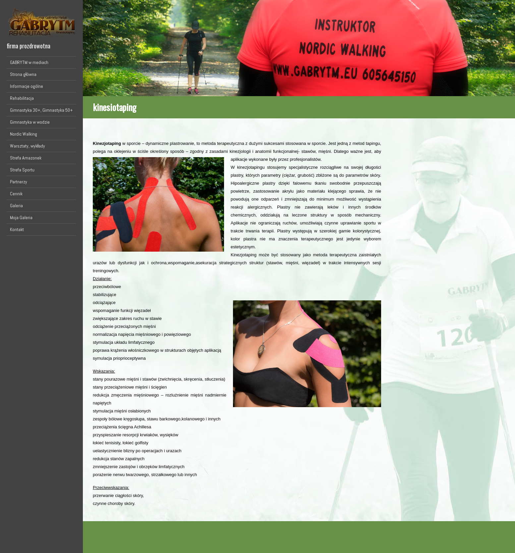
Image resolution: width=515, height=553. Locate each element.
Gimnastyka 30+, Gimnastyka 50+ (41, 110)
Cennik (16, 194)
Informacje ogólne (26, 86)
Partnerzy (18, 182)
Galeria (16, 206)
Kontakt (17, 229)
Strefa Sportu (22, 170)
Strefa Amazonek (25, 158)
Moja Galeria (21, 217)
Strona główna (23, 74)
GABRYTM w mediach (29, 62)
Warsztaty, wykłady (27, 146)
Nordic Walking (23, 134)
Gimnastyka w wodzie (30, 122)
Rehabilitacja (22, 98)
